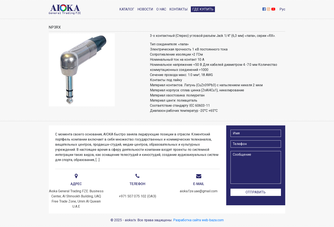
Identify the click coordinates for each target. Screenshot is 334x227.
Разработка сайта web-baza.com (198, 220)
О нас (161, 9)
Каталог (126, 9)
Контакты (178, 9)
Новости (145, 9)
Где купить (202, 9)
